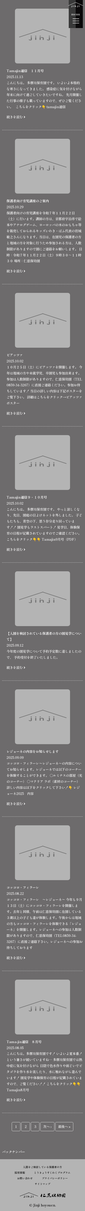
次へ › (47, 1126)
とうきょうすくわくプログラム (52, 1172)
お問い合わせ (25, 1178)
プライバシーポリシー (55, 1178)
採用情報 (20, 1172)
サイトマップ (42, 1184)
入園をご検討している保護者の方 (42, 1167)
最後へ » (64, 1126)
